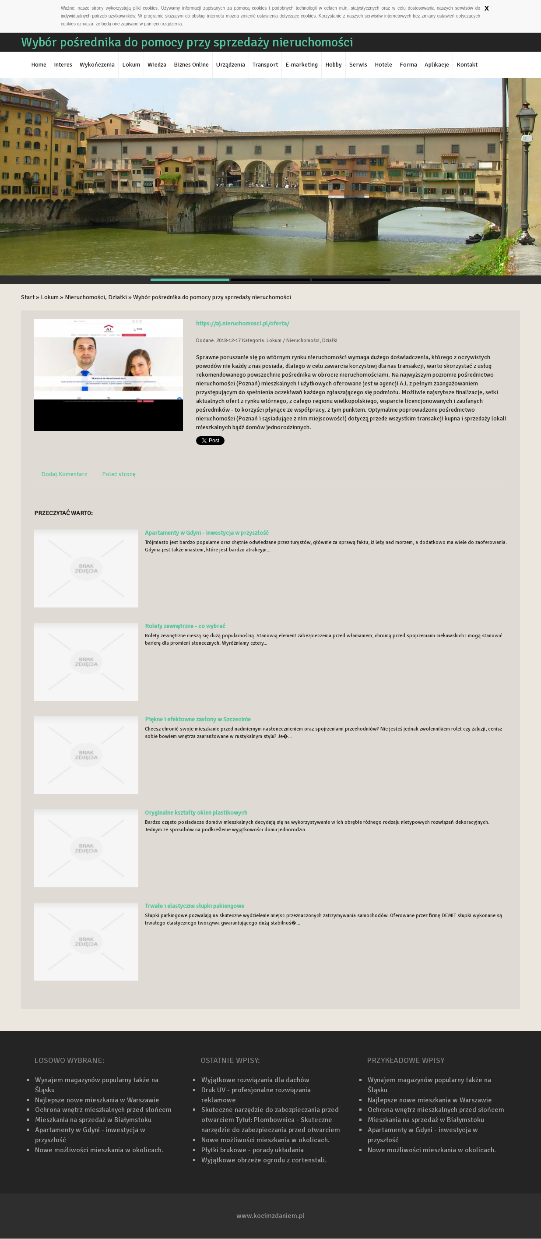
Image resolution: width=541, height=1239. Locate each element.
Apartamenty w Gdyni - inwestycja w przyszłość (207, 533)
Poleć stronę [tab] (119, 474)
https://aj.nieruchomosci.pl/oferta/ (242, 323)
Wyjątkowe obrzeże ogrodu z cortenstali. (264, 1160)
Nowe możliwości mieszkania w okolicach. (99, 1150)
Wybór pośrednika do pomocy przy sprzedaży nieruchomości (212, 297)
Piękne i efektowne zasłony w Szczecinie (198, 719)
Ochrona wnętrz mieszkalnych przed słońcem (103, 1109)
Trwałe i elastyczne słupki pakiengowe (194, 906)
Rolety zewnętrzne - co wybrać (185, 626)
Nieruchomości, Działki (96, 297)
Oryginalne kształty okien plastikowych (196, 812)
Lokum (50, 297)
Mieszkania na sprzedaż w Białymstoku (93, 1119)
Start (28, 297)
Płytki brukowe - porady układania (252, 1150)
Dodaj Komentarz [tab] (64, 474)
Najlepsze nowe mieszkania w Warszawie (97, 1100)
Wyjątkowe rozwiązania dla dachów (255, 1080)
